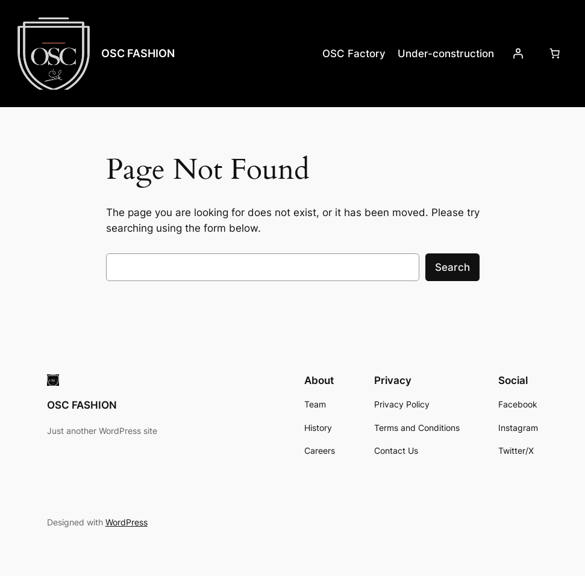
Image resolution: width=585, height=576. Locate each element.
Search (452, 267)
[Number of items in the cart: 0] (555, 53)
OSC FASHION (138, 53)
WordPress (126, 522)
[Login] (518, 53)
